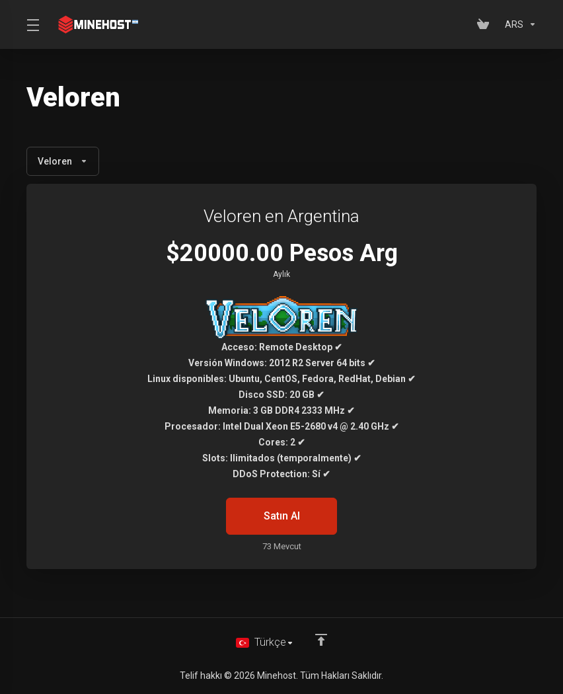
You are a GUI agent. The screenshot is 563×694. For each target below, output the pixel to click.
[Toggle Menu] (32, 24)
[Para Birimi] (518, 24)
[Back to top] (321, 639)
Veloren (63, 161)
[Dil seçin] (265, 642)
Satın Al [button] (281, 516)
